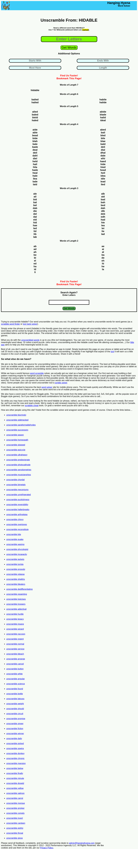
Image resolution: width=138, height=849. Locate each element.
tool (112, 351)
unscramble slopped (15, 445)
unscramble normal (15, 644)
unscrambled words (30, 340)
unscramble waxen (15, 435)
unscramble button (15, 669)
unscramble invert (14, 818)
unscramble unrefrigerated (18, 494)
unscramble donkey (15, 753)
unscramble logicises (16, 599)
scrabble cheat (31, 405)
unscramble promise (15, 718)
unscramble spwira (15, 748)
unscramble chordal (15, 480)
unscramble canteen (15, 823)
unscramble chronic (15, 758)
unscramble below (14, 768)
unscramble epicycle (15, 450)
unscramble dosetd (15, 783)
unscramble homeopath (17, 440)
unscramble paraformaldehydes (21, 425)
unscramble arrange (15, 659)
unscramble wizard (15, 629)
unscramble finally (14, 773)
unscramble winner (15, 733)
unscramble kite (13, 534)
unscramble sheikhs (15, 579)
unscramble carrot (14, 798)
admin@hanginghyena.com (82, 843)
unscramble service (15, 649)
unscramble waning (15, 544)
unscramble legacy (15, 619)
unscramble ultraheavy (16, 455)
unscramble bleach (15, 654)
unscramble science (15, 684)
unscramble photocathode (18, 465)
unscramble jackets (15, 559)
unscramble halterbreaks (17, 509)
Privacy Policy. (47, 848)
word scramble (37, 373)
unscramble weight (15, 704)
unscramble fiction (14, 728)
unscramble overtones (16, 524)
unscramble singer (14, 723)
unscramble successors (17, 430)
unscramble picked (15, 743)
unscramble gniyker (15, 808)
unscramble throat (14, 833)
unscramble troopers (15, 604)
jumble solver (61, 383)
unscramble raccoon (15, 634)
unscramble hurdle (15, 614)
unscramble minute (15, 778)
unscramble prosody (15, 569)
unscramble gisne (14, 838)
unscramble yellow (15, 788)
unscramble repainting (16, 594)
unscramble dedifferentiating (19, 589)
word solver (47, 387)
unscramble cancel (15, 664)
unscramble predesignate (18, 460)
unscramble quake (14, 539)
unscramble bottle (14, 694)
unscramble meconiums (17, 489)
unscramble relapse (15, 574)
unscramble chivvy (15, 519)
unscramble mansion (16, 763)
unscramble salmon (15, 793)
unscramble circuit (14, 713)
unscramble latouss (15, 699)
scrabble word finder (10, 324)
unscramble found (14, 689)
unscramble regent (15, 639)
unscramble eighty (14, 828)
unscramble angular (15, 679)
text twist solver (30, 324)
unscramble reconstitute (17, 529)
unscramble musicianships (18, 475)
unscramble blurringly (16, 415)
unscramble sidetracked (17, 420)
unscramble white (14, 674)
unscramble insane (15, 624)
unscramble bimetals (16, 485)
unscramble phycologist (17, 549)
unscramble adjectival (16, 609)
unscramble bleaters (15, 584)
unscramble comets (15, 813)
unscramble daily (14, 738)
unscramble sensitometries (18, 470)
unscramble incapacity (16, 554)
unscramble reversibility (17, 504)
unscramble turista (14, 564)
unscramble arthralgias (17, 514)
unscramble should (15, 709)
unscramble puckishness (17, 499)
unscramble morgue (15, 803)
